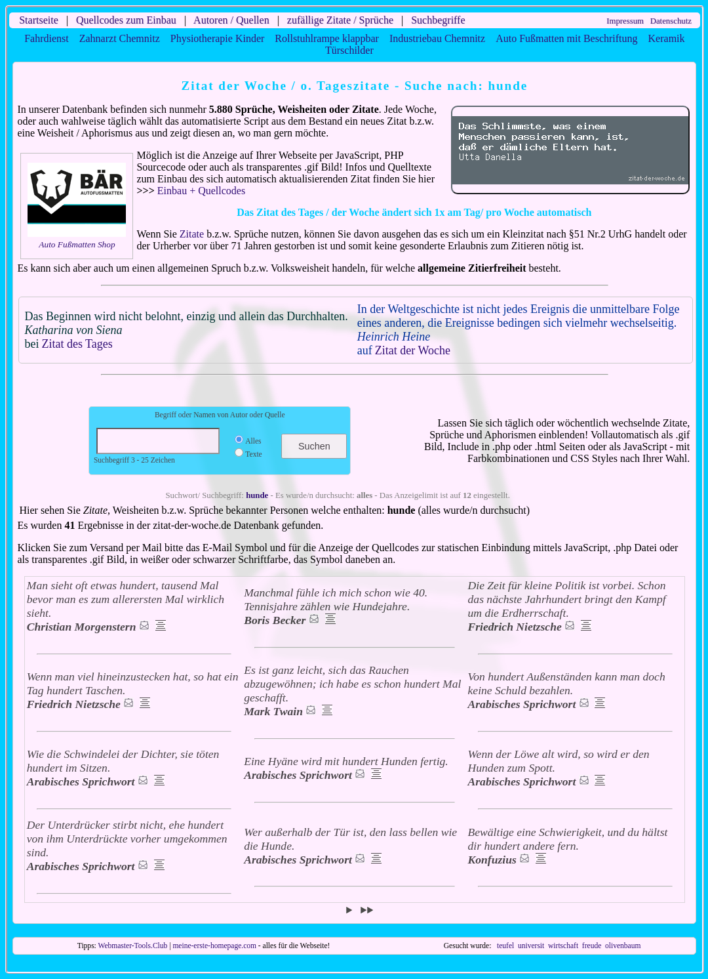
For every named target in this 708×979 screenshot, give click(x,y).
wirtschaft (563, 945)
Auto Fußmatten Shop (77, 244)
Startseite (38, 20)
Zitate (192, 234)
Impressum (625, 21)
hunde (257, 495)
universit (531, 945)
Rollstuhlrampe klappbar (327, 38)
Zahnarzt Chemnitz (119, 38)
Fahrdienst (46, 38)
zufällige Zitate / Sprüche (340, 20)
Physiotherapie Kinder (217, 38)
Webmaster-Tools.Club (132, 945)
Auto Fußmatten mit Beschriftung (566, 38)
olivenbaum (622, 945)
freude (591, 945)
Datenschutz (671, 21)
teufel (505, 945)
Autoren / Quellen (231, 20)
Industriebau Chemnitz (437, 38)
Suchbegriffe (438, 20)
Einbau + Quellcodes (201, 190)
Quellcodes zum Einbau (126, 20)
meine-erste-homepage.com (214, 945)
